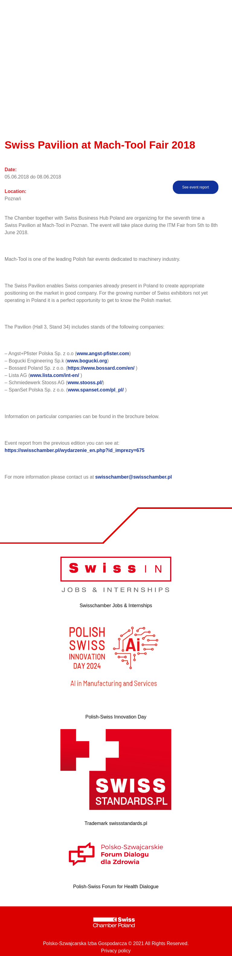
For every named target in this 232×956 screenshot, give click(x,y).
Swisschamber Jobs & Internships (115, 605)
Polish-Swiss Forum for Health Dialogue (116, 886)
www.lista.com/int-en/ (54, 375)
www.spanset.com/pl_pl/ (96, 389)
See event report (195, 187)
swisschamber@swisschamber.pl (133, 477)
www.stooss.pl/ (84, 382)
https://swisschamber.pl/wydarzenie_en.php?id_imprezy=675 (74, 450)
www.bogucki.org (87, 360)
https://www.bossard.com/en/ (100, 368)
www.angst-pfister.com (102, 353)
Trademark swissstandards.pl (116, 823)
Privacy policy (116, 950)
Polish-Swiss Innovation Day (116, 716)
